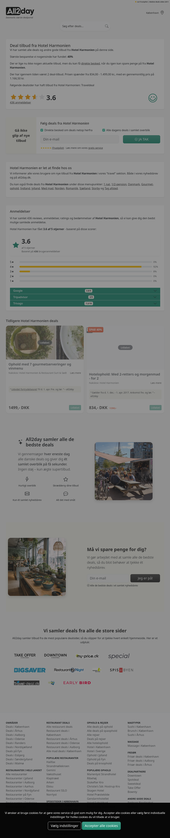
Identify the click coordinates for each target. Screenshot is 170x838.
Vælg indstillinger (64, 825)
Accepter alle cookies (101, 825)
